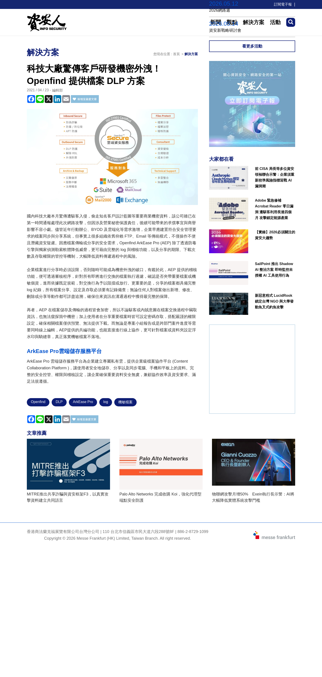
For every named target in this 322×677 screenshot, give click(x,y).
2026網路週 (219, 10)
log (105, 402)
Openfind (38, 402)
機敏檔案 (125, 402)
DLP (59, 402)
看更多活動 (252, 46)
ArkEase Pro (83, 402)
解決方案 (191, 54)
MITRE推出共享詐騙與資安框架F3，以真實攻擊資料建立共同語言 (67, 497)
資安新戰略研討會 (225, 30)
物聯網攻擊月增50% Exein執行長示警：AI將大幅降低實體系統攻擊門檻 (253, 497)
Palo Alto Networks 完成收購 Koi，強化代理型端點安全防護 (160, 497)
